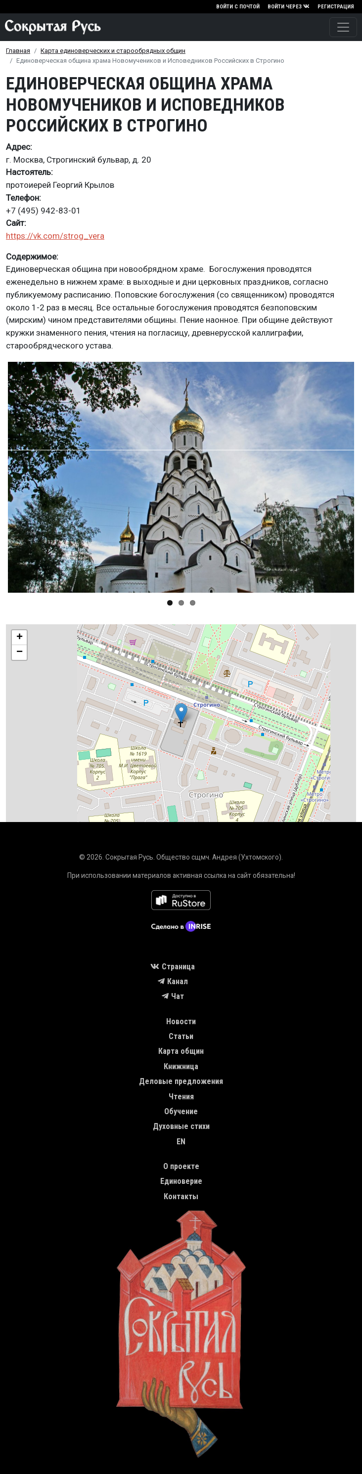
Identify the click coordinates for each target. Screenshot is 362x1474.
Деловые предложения (181, 1081)
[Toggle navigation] (343, 27)
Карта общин (181, 1051)
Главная (18, 50)
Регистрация (335, 6)
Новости (181, 1021)
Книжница (181, 1066)
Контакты (181, 1196)
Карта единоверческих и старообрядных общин (113, 50)
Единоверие (181, 1181)
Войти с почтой (238, 6)
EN (181, 1141)
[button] (181, 477)
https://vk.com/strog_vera (55, 236)
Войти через (289, 6)
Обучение (181, 1111)
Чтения (181, 1096)
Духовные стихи (181, 1126)
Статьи (181, 1036)
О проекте (181, 1166)
